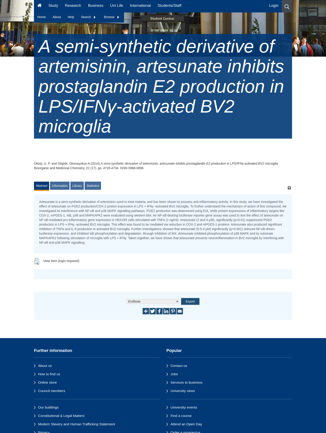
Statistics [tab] (92, 186)
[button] (287, 6)
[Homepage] (39, 6)
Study (53, 5)
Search (88, 17)
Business (95, 5)
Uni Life (116, 5)
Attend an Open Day (186, 424)
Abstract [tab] (41, 186)
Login (273, 5)
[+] (289, 188)
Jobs (174, 374)
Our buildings (48, 407)
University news (182, 391)
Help (71, 17)
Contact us (178, 366)
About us (45, 366)
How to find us (49, 374)
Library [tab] (77, 186)
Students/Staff (169, 5)
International (140, 5)
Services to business (186, 382)
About (57, 17)
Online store (47, 382)
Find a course (181, 416)
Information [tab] (60, 186)
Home (41, 17)
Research (73, 5)
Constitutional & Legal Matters (61, 416)
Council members (51, 391)
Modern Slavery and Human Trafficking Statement (76, 424)
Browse (112, 17)
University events (183, 407)
